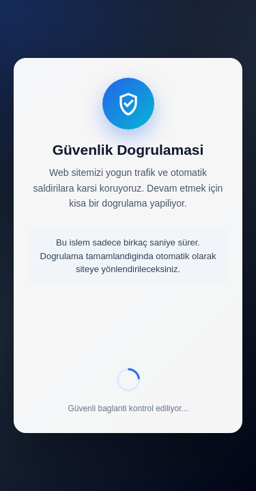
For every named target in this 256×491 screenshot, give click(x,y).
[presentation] (128, 328)
